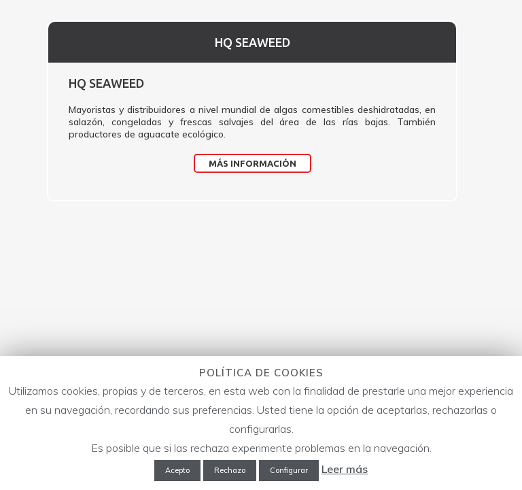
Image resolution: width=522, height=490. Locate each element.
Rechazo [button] (229, 470)
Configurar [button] (289, 470)
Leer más (344, 469)
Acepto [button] (177, 470)
